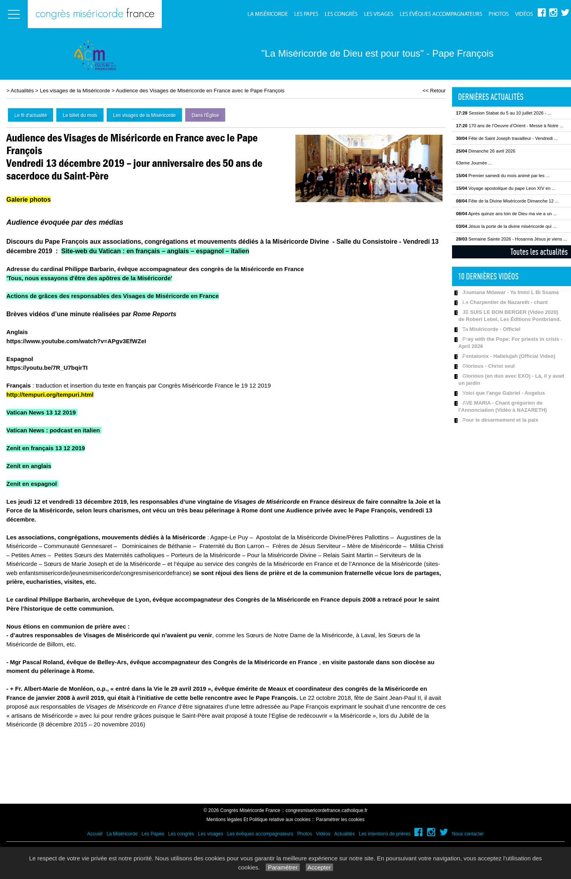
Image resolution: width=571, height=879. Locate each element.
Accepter (319, 867)
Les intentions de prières (385, 834)
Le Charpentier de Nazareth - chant (505, 302)
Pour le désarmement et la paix (500, 420)
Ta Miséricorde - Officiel (491, 329)
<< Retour (434, 91)
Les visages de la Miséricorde (75, 91)
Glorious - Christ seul (488, 366)
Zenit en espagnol (31, 483)
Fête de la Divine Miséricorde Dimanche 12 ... (507, 201)
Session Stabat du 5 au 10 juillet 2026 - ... (503, 113)
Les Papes (306, 14)
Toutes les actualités (539, 252)
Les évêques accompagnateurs (441, 14)
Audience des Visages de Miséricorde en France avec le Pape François (200, 91)
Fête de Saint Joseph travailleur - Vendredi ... (507, 138)
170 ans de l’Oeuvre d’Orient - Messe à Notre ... (509, 125)
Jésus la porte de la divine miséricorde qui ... (506, 226)
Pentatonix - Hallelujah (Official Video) (509, 356)
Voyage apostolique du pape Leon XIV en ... (506, 188)
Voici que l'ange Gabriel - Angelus (503, 393)
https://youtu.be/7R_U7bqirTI (47, 367)
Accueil (95, 834)
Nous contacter (468, 834)
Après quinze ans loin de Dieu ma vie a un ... (506, 213)
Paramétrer (282, 867)
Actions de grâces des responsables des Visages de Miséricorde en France (112, 295)
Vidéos (524, 14)
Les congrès (341, 14)
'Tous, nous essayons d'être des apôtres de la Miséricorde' (89, 278)
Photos (499, 14)
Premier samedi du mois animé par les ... (503, 175)
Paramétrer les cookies (340, 819)
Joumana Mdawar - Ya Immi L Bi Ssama (510, 292)
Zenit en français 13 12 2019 (45, 448)
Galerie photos (28, 199)
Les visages (378, 14)
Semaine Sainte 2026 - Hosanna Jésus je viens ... (511, 239)
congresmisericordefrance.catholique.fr (327, 810)
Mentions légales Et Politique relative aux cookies (259, 819)
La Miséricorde (267, 14)
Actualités (22, 91)
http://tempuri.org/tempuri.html (50, 394)
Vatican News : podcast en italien (53, 430)
